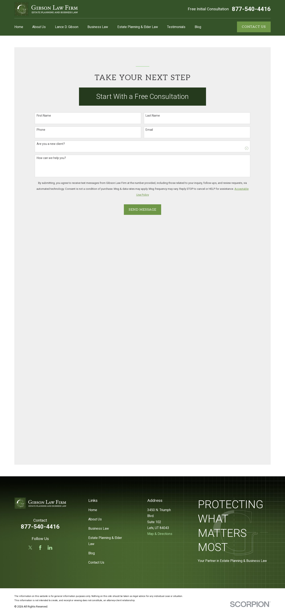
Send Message (142, 210)
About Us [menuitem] (39, 27)
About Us (95, 519)
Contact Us (96, 562)
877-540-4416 (251, 9)
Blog (91, 553)
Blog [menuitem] (198, 27)
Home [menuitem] (18, 27)
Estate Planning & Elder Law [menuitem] (137, 27)
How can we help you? (51, 158)
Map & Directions (159, 534)
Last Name (153, 115)
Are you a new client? (51, 143)
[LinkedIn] (50, 547)
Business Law (98, 529)
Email (149, 129)
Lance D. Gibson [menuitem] (66, 27)
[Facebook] (40, 547)
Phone (41, 129)
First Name (44, 115)
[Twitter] (30, 547)
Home (92, 510)
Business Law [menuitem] (97, 27)
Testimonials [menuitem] (176, 27)
